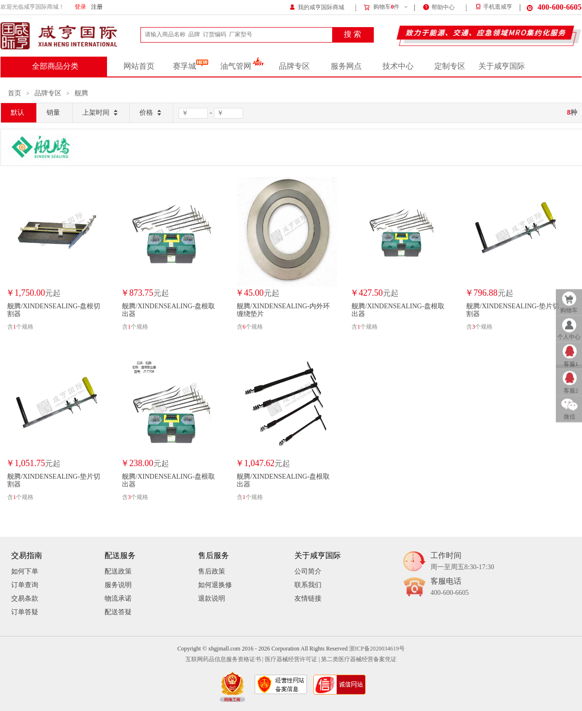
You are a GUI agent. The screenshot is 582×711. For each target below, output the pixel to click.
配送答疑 (118, 612)
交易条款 (24, 598)
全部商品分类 (55, 66)
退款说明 (211, 598)
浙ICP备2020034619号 (377, 649)
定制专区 (449, 66)
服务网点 (346, 66)
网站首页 (138, 66)
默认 (17, 112)
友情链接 (308, 598)
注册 (97, 7)
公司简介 (308, 571)
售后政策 (211, 571)
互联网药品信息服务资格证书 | (224, 659)
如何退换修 (215, 585)
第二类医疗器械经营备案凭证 (359, 659)
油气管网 (242, 66)
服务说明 (118, 585)
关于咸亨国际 (501, 66)
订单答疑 (24, 612)
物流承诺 (118, 598)
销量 (53, 112)
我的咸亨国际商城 (317, 6)
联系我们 (308, 585)
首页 (14, 93)
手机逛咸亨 (493, 7)
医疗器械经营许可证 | (292, 659)
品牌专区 (294, 66)
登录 (80, 7)
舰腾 (81, 93)
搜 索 (352, 34)
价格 (151, 113)
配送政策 (118, 571)
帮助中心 (439, 6)
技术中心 (398, 66)
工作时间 (462, 561)
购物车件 (381, 7)
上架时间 (101, 113)
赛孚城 (190, 66)
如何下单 (24, 571)
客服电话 (449, 587)
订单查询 (24, 585)
